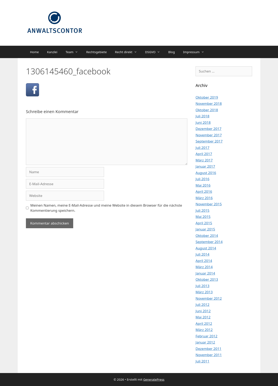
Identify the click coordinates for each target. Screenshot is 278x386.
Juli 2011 (202, 361)
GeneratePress (153, 379)
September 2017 (209, 141)
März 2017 (204, 160)
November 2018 (209, 103)
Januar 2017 (205, 166)
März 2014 (204, 266)
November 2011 (209, 354)
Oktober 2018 (207, 110)
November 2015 (209, 204)
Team (74, 52)
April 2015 (204, 223)
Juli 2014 (202, 254)
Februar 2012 (206, 336)
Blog (171, 52)
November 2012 (209, 298)
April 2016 (204, 191)
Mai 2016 (203, 185)
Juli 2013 (202, 285)
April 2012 (204, 323)
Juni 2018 (203, 122)
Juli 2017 (202, 147)
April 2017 (204, 153)
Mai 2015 (203, 216)
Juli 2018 (202, 116)
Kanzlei (52, 52)
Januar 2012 (205, 342)
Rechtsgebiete (96, 52)
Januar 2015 (205, 229)
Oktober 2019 (207, 97)
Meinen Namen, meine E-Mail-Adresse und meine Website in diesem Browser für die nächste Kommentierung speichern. (106, 208)
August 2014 (206, 248)
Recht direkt (128, 52)
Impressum (195, 52)
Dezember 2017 (208, 128)
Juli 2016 (202, 179)
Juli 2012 (202, 304)
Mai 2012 (203, 317)
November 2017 (209, 135)
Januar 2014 (205, 273)
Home (34, 52)
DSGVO (154, 52)
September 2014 (209, 241)
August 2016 (206, 172)
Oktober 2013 (207, 279)
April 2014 (204, 260)
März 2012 (204, 329)
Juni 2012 (203, 311)
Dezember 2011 (208, 348)
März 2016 (204, 197)
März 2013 (204, 292)
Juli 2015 (202, 210)
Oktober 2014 (207, 235)
